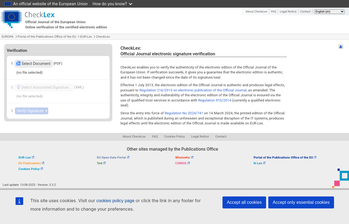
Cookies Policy (174, 136)
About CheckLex (256, 11)
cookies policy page (115, 200)
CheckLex (103, 36)
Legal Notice (288, 11)
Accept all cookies (244, 202)
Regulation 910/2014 (214, 100)
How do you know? (113, 3)
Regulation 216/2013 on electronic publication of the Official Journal (192, 90)
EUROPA (8, 36)
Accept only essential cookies (301, 202)
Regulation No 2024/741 (184, 113)
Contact (305, 11)
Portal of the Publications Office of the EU (47, 36)
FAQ (273, 11)
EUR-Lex (86, 36)
